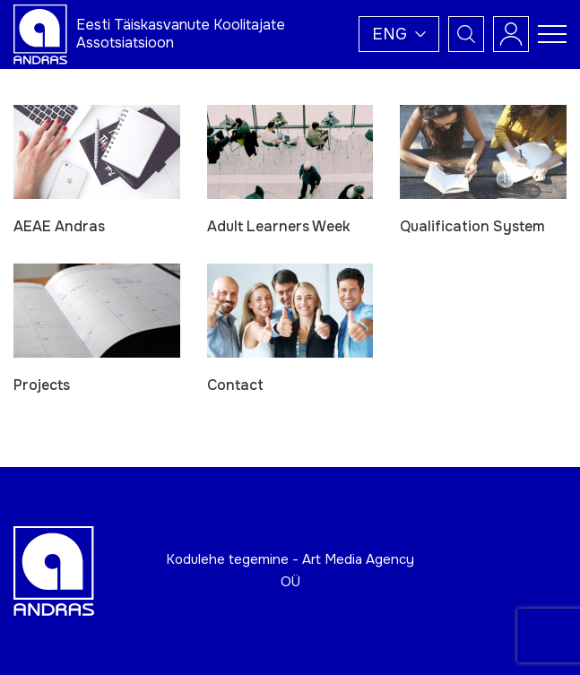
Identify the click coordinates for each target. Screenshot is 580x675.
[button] (399, 34)
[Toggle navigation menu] (552, 34)
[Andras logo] (40, 33)
